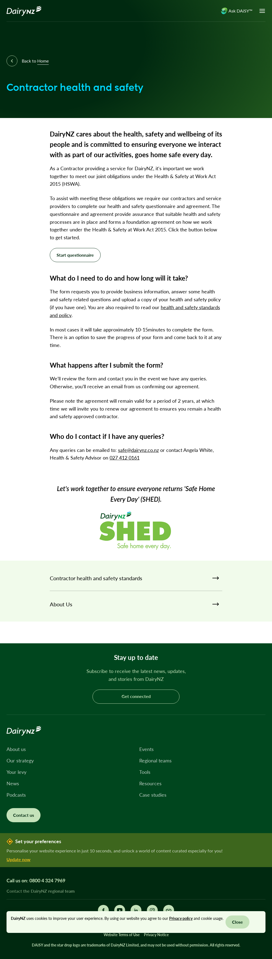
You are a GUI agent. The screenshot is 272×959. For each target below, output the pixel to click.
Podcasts (16, 794)
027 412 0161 (125, 458)
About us (16, 749)
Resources (150, 783)
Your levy (16, 771)
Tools (144, 771)
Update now (18, 859)
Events (146, 749)
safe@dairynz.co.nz (138, 450)
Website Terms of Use (122, 934)
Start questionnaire (75, 254)
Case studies (152, 794)
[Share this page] (168, 910)
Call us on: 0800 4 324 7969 (36, 880)
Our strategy (20, 760)
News (13, 783)
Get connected (136, 696)
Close (237, 921)
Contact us (23, 815)
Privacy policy (181, 918)
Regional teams (155, 760)
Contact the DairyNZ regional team (41, 890)
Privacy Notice (156, 934)
